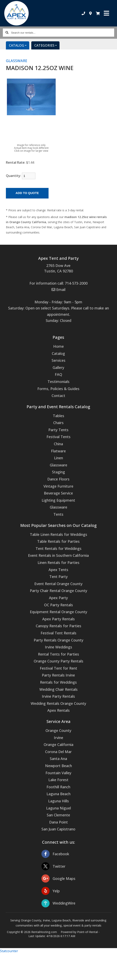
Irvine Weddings (58, 647)
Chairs (58, 422)
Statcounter (9, 951)
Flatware (58, 450)
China (58, 443)
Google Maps (58, 878)
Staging (58, 471)
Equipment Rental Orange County (58, 611)
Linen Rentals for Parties (58, 562)
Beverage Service (58, 493)
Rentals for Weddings (58, 682)
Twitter (53, 866)
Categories (47, 45)
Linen (58, 457)
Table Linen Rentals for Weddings (58, 534)
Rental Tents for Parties (58, 654)
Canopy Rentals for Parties (58, 625)
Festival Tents (58, 436)
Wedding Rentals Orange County (58, 703)
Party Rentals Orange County (58, 640)
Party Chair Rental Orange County (58, 590)
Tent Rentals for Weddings (58, 548)
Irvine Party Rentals (58, 696)
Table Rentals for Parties (58, 541)
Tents (58, 514)
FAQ (58, 374)
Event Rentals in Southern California (58, 555)
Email (58, 289)
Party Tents (58, 429)
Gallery (58, 367)
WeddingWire (58, 903)
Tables (58, 415)
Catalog (19, 45)
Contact (58, 395)
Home (58, 346)
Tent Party (58, 576)
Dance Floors (58, 479)
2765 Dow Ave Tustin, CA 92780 (58, 268)
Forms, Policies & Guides (58, 388)
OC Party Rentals (58, 604)
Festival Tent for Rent (58, 668)
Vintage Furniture (58, 486)
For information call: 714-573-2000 (58, 283)
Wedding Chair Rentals (58, 689)
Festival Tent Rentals (58, 633)
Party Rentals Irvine (58, 675)
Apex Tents (58, 569)
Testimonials (58, 381)
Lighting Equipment (58, 500)
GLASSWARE (16, 60)
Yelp (50, 891)
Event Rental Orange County (58, 583)
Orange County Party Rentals (58, 661)
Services (58, 360)
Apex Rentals (58, 710)
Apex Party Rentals (58, 618)
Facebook (55, 854)
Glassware (58, 465)
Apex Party (58, 597)
